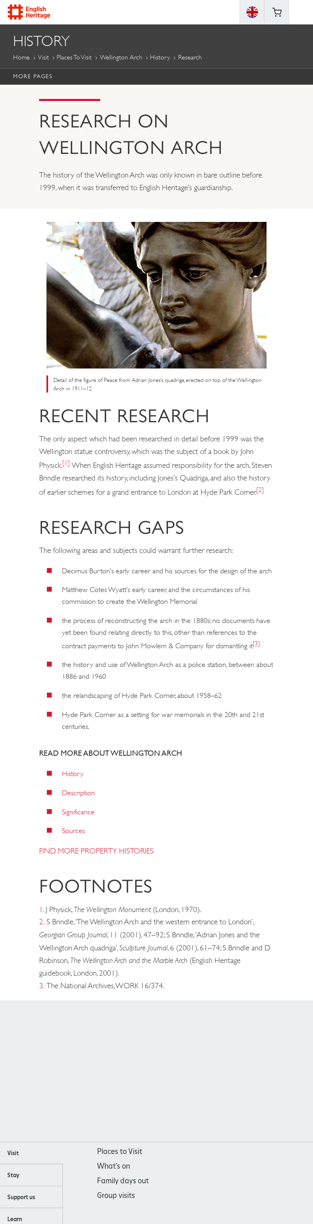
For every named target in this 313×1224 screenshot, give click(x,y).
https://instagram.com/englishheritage (146, 1071)
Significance (78, 812)
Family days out (123, 1180)
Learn (14, 1219)
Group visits (116, 1195)
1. (41, 909)
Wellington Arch (121, 57)
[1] (66, 463)
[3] (256, 643)
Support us (21, 1197)
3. (41, 985)
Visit (43, 57)
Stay (13, 1175)
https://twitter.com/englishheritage (190, 1071)
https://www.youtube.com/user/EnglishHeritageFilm (168, 1071)
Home (21, 57)
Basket (277, 12)
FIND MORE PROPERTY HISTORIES (96, 851)
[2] (260, 490)
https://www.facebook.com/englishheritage (124, 1071)
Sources (73, 831)
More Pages (32, 76)
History (160, 57)
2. (41, 921)
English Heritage (29, 12)
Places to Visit (74, 57)
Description (78, 793)
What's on (113, 1166)
